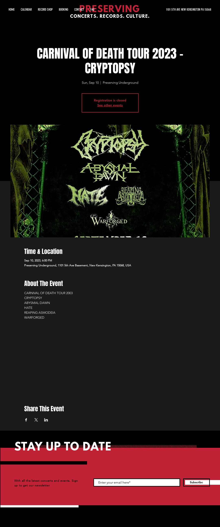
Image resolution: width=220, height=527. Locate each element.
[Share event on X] (36, 419)
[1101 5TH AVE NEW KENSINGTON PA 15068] (172, 10)
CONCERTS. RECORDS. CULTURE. (110, 16)
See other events (110, 105)
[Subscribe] (196, 482)
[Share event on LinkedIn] (46, 419)
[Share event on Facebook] (26, 419)
